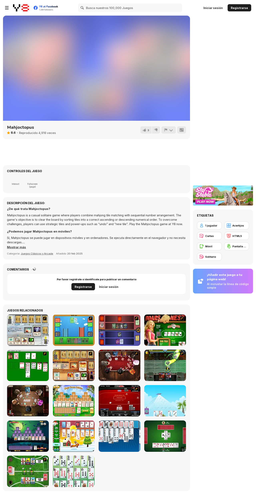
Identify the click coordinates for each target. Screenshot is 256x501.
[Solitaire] (28, 365)
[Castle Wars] (74, 330)
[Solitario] (209, 257)
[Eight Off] (119, 436)
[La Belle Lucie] (74, 471)
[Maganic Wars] (28, 330)
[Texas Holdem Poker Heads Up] (119, 400)
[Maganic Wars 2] (74, 365)
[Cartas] (209, 236)
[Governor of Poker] (119, 365)
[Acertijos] (236, 226)
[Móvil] (209, 246)
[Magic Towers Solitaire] (74, 400)
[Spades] (165, 436)
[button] (16, 247)
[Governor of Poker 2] (28, 400)
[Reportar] (168, 130)
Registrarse (239, 8)
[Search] (82, 7)
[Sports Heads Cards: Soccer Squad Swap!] (28, 471)
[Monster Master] (119, 330)
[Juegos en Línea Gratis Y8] (21, 7)
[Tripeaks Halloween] (28, 436)
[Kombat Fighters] (165, 365)
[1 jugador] (209, 226)
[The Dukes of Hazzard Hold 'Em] (165, 330)
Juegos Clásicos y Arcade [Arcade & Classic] (37, 253)
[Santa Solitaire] (74, 436)
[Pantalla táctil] (236, 246)
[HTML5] (236, 236)
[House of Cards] (165, 400)
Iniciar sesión (213, 8)
